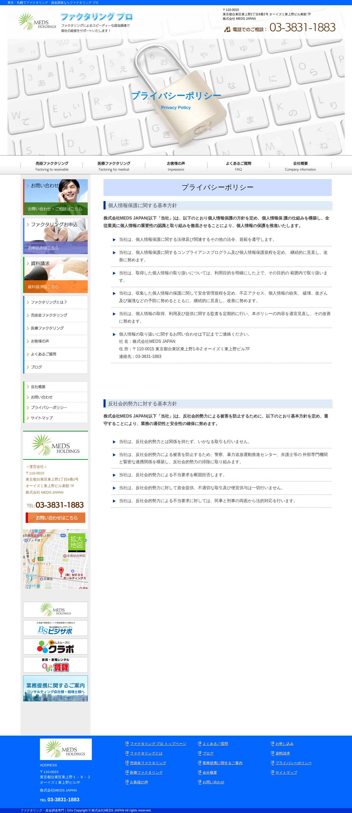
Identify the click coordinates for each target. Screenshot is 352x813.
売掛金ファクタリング (148, 763)
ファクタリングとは (146, 753)
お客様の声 (176, 165)
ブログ (208, 753)
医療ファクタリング (114, 165)
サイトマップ (286, 772)
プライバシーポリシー (293, 763)
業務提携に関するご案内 (223, 763)
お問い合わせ (213, 782)
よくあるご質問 (238, 165)
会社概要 (301, 165)
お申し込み (284, 744)
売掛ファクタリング (51, 165)
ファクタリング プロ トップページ (158, 744)
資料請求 (282, 753)
